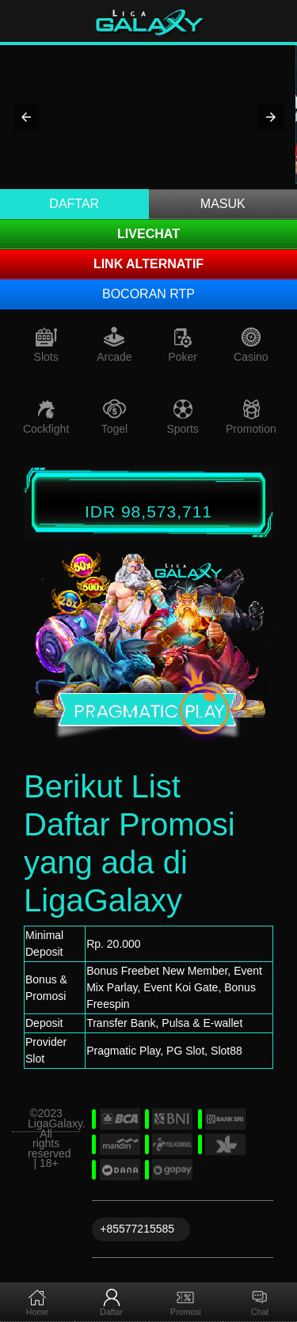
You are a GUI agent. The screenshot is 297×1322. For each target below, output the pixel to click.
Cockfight (46, 428)
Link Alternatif (148, 264)
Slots (46, 356)
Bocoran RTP (148, 294)
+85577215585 (137, 1228)
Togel (114, 428)
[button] (26, 117)
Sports (182, 428)
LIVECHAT (148, 234)
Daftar (74, 203)
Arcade (114, 356)
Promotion (251, 428)
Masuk (223, 203)
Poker (182, 356)
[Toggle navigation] (274, 21)
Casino (251, 356)
